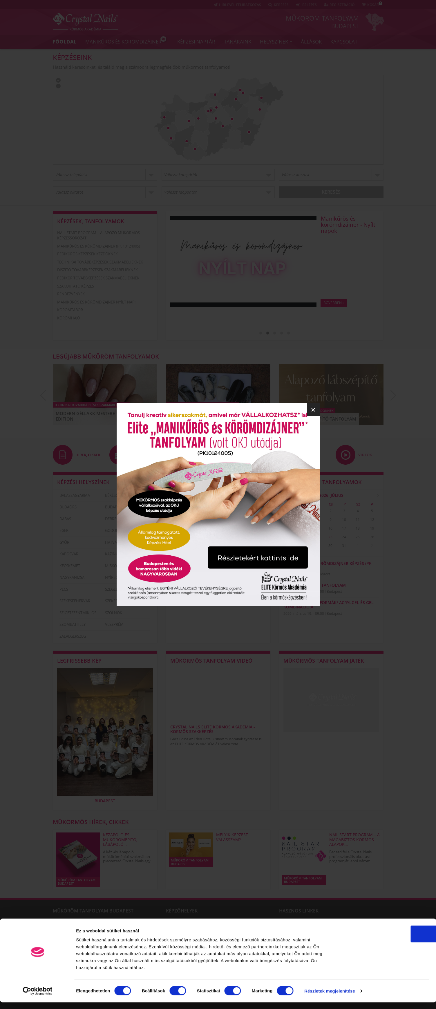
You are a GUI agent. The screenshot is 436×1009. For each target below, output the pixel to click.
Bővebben (334, 320)
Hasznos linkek (299, 910)
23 (330, 537)
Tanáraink (237, 41)
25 (358, 537)
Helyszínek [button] (276, 41)
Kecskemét (69, 565)
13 (289, 528)
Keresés (331, 192)
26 (372, 537)
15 (317, 528)
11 (358, 519)
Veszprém (114, 624)
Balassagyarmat (75, 495)
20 (289, 537)
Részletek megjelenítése (329, 997)
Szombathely (72, 624)
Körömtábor (70, 309)
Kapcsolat (343, 41)
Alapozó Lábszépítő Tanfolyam (319, 419)
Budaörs (68, 507)
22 (317, 537)
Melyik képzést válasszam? (232, 837)
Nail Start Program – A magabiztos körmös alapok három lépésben (349, 228)
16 (330, 528)
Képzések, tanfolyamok (90, 221)
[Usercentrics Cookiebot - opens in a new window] (37, 997)
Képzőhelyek (182, 910)
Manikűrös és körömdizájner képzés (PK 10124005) (327, 565)
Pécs (63, 589)
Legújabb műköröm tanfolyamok (106, 356)
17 (344, 528)
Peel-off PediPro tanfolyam (314, 585)
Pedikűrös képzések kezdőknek (87, 254)
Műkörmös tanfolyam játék (323, 660)
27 (289, 545)
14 (303, 528)
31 (344, 545)
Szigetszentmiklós (77, 612)
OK (387, 940)
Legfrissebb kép (79, 660)
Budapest (345, 26)
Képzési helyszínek (83, 481)
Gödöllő (114, 530)
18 (358, 528)
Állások (311, 41)
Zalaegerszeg (72, 636)
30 (303, 510)
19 (372, 528)
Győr (64, 542)
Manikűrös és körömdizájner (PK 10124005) (98, 246)
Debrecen (114, 518)
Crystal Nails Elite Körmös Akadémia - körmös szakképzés (212, 729)
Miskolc (113, 565)
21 (303, 537)
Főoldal (65, 41)
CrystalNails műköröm (350, 921)
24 (344, 537)
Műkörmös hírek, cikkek (91, 822)
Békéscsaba (116, 495)
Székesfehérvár (74, 600)
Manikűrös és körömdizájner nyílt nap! (96, 302)
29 (289, 510)
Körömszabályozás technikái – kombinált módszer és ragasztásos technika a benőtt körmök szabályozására (100, 924)
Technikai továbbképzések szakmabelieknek (100, 262)
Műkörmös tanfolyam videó (211, 660)
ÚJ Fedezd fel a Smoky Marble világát (203, 416)
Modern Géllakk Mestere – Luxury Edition (96, 416)
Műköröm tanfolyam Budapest (93, 910)
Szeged (111, 589)
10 (344, 519)
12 (372, 519)
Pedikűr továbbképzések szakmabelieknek (98, 278)
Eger (63, 530)
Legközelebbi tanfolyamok (322, 481)
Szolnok (113, 612)
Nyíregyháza (117, 577)
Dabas (65, 518)
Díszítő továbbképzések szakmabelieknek (97, 269)
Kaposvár (68, 554)
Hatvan (112, 542)
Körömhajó (68, 318)
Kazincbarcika (119, 554)
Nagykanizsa (71, 577)
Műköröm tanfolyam (322, 18)
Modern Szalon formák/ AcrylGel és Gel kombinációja (328, 604)
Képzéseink (72, 57)
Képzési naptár (196, 41)
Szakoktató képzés (75, 286)
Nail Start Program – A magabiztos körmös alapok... (354, 839)
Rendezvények (71, 294)
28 (303, 545)
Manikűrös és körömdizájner (125, 40)
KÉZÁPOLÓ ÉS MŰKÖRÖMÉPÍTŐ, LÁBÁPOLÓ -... (120, 839)
